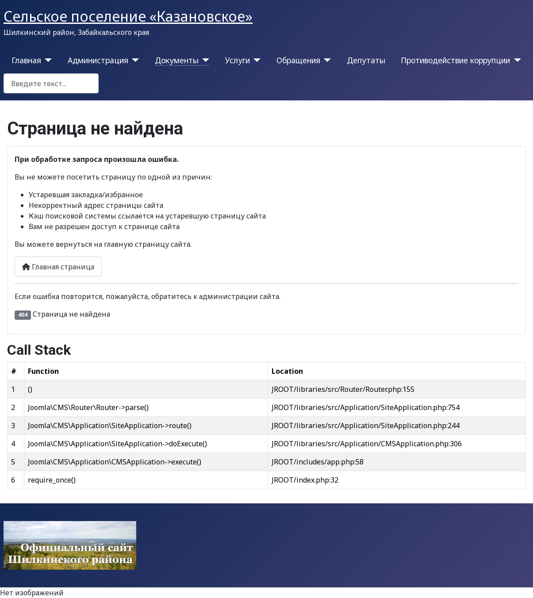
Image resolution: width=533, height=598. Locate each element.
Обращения (298, 60)
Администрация (98, 60)
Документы (177, 60)
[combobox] (51, 83)
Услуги (237, 60)
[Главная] (46, 60)
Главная (26, 60)
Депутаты (366, 60)
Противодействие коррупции (455, 60)
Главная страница (58, 267)
